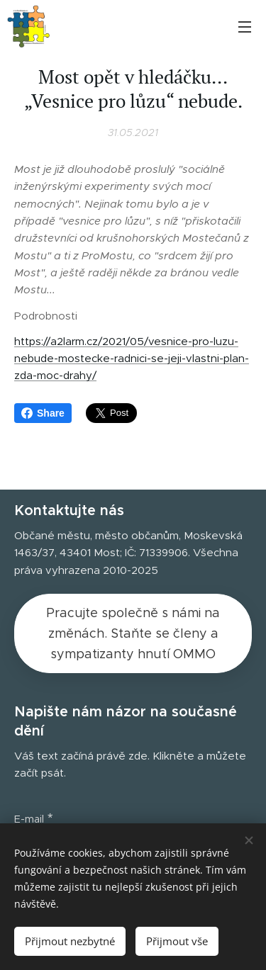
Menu (244, 27)
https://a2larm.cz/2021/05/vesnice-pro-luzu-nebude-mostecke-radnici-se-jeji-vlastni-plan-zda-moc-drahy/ (131, 358)
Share (43, 413)
